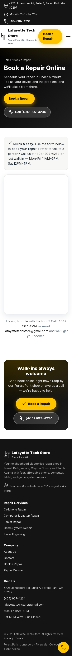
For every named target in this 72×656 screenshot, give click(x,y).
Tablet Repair (12, 522)
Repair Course (13, 570)
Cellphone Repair (15, 509)
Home (7, 59)
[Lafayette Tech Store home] (19, 36)
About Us (10, 551)
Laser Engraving (14, 534)
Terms (19, 638)
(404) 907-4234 (17, 21)
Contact (9, 558)
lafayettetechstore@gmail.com (26, 331)
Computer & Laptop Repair (21, 515)
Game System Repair (18, 528)
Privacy (8, 638)
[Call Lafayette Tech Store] (63, 647)
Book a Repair (48, 36)
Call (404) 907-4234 (27, 112)
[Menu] (68, 36)
